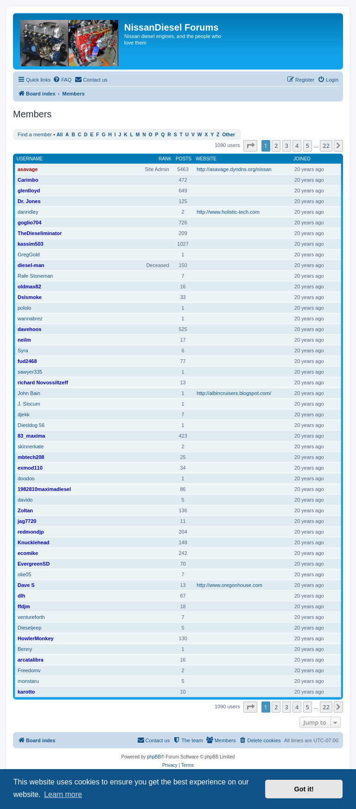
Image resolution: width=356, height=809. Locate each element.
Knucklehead (33, 542)
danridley (28, 212)
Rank (165, 158)
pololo (24, 308)
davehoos (29, 329)
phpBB (154, 756)
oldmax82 (29, 286)
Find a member (35, 134)
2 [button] (276, 145)
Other (228, 134)
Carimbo (28, 180)
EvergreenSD (34, 564)
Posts (183, 158)
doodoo (26, 478)
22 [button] (326, 145)
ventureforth (31, 617)
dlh (21, 596)
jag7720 (27, 521)
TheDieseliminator (40, 233)
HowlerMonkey (36, 638)
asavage (28, 169)
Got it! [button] (304, 789)
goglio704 (29, 222)
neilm (24, 340)
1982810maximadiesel (44, 489)
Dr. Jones (29, 201)
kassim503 (31, 244)
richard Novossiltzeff (43, 382)
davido (25, 500)
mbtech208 (31, 457)
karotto (26, 691)
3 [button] (286, 145)
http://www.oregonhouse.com (229, 585)
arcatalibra (31, 659)
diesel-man (31, 265)
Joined (302, 158)
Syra (23, 350)
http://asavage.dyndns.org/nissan (234, 169)
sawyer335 (30, 372)
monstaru (28, 681)
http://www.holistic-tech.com (228, 212)
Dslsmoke (30, 297)
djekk (24, 414)
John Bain (29, 393)
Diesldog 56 (31, 425)
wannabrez (30, 318)
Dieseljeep (29, 628)
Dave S (26, 585)
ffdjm (24, 606)
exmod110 (30, 468)
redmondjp (31, 532)
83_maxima (31, 436)
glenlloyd (29, 190)
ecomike (28, 553)
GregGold (29, 254)
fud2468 (27, 361)
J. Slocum (29, 404)
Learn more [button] (63, 794)
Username (30, 158)
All (60, 134)
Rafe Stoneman (35, 276)
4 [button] (297, 145)
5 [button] (307, 145)
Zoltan (25, 510)
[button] (250, 145)
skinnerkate (31, 446)
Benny (25, 649)
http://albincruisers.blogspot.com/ (234, 393)
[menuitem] (62, 79)
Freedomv (29, 670)
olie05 (24, 574)
